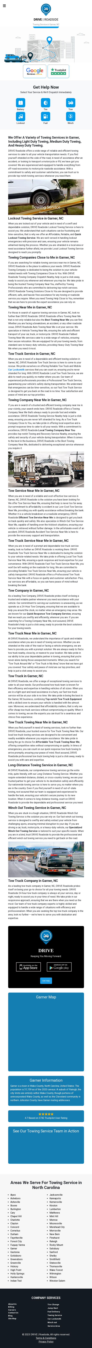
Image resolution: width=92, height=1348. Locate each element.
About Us (12, 1304)
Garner (13, 1248)
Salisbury (54, 1248)
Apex (13, 1194)
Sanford (53, 1252)
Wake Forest (56, 1270)
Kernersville (55, 1202)
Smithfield (54, 1259)
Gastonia (14, 1252)
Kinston (53, 1205)
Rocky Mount (56, 1245)
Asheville (15, 1202)
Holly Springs (17, 1273)
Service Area (54, 1326)
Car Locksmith (54, 1319)
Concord (14, 1227)
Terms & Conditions (46, 1338)
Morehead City (57, 1227)
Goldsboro (15, 1255)
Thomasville (55, 1266)
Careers (12, 1310)
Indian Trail (16, 1280)
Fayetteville (16, 1237)
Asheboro (15, 1198)
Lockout (21, 123)
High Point (15, 1270)
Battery (20, 109)
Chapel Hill (16, 1216)
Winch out (52, 1322)
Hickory (14, 1266)
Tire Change (53, 1304)
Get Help (46, 981)
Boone (13, 1205)
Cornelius (15, 1230)
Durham (14, 1234)
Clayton (14, 1223)
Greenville (15, 1262)
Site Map (12, 1318)
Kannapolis (55, 1198)
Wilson (53, 1277)
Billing (11, 1307)
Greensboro (16, 1259)
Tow (71, 109)
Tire (45, 109)
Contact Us (13, 1313)
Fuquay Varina (17, 1245)
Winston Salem (57, 1280)
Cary (12, 1212)
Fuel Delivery (54, 1312)
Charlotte (15, 1219)
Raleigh (53, 1241)
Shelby (53, 1255)
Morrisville (55, 1230)
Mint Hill (53, 1216)
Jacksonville (56, 1194)
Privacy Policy (46, 1341)
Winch (71, 123)
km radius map (46, 1034)
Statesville (55, 1262)
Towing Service (55, 1315)
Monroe (53, 1219)
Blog (10, 1316)
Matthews (54, 1212)
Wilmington (55, 1273)
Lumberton (55, 1209)
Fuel (46, 123)
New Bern (54, 1234)
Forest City (16, 1241)
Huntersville (16, 1277)
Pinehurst (54, 1237)
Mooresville (55, 1223)
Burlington (15, 1209)
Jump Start (53, 1308)
